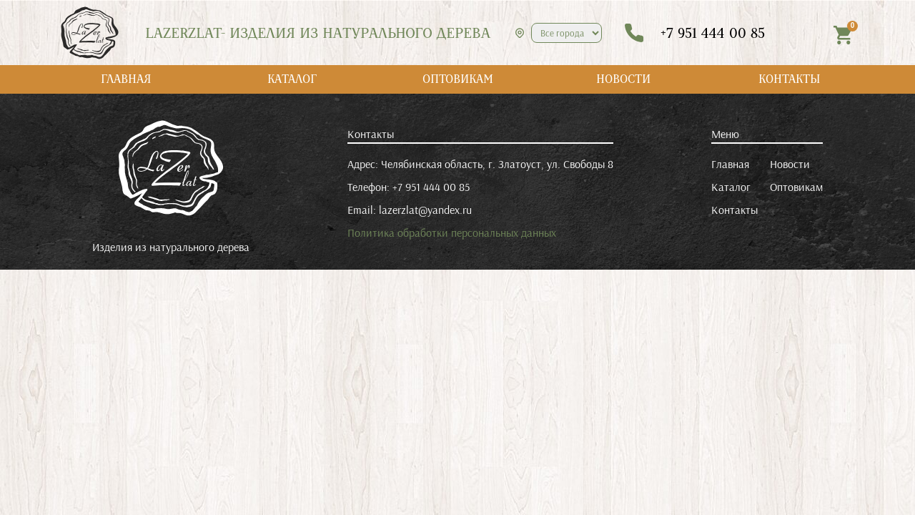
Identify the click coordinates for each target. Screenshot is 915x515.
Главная (730, 164)
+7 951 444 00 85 (431, 187)
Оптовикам (796, 187)
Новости (790, 164)
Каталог (731, 187)
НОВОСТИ (623, 79)
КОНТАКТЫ (789, 79)
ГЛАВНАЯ (126, 79)
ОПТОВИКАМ (457, 79)
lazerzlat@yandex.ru (425, 209)
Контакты (734, 209)
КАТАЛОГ (292, 79)
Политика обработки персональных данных (451, 232)
